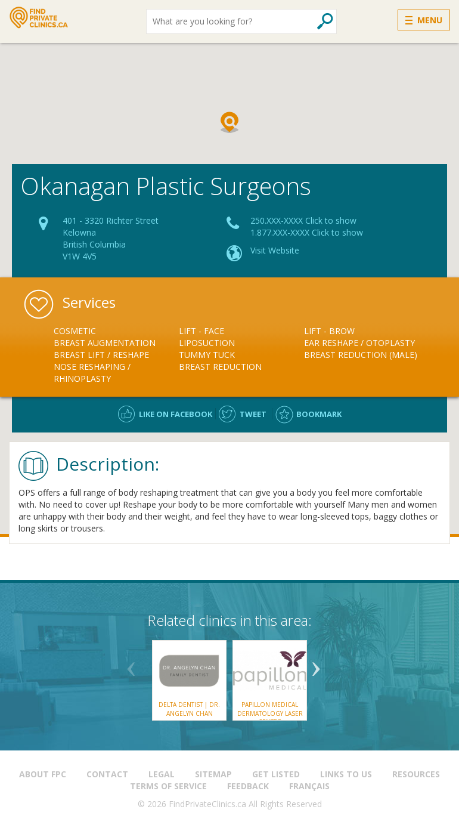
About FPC (42, 774)
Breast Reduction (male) (360, 354)
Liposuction (207, 342)
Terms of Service (168, 786)
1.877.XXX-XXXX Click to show (306, 232)
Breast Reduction (220, 366)
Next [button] (316, 664)
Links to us (346, 774)
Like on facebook (175, 414)
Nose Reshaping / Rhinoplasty (92, 372)
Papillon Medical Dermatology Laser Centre (270, 713)
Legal (161, 774)
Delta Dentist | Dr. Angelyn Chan (189, 708)
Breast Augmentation (105, 342)
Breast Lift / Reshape (101, 354)
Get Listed (276, 774)
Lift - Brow (329, 330)
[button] (229, 122)
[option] (116, 355)
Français (309, 786)
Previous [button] (131, 664)
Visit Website (274, 250)
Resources (416, 774)
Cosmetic (75, 330)
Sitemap (213, 774)
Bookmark (319, 414)
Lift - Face (201, 330)
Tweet (253, 414)
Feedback (248, 786)
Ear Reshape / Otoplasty (359, 342)
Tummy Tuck (207, 354)
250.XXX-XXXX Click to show (303, 220)
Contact (107, 774)
